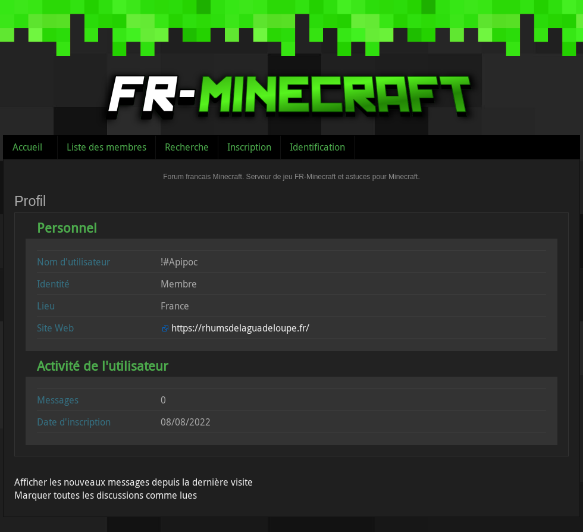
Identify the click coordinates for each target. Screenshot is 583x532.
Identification (317, 147)
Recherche (187, 147)
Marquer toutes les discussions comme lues (105, 495)
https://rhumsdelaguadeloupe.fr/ (240, 327)
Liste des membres (106, 147)
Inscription (249, 147)
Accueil (27, 147)
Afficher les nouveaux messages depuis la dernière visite (133, 482)
